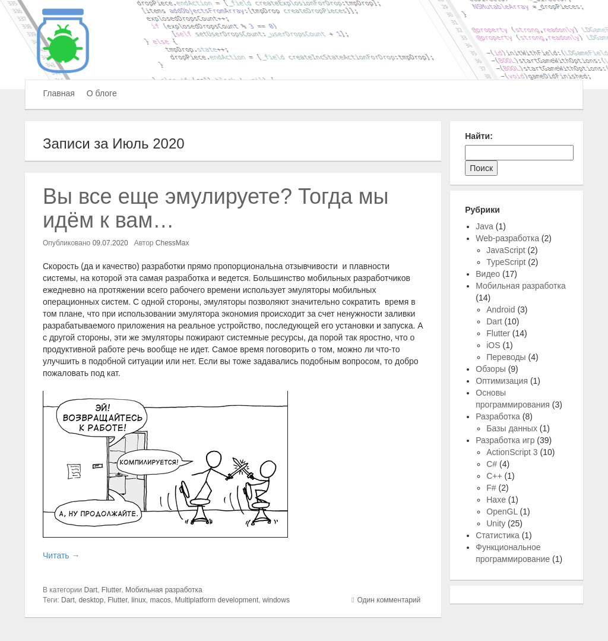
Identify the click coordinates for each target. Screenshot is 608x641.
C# (491, 464)
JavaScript (505, 250)
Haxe (496, 499)
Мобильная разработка (163, 590)
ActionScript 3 (511, 452)
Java (484, 226)
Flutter (111, 590)
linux (138, 600)
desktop (90, 600)
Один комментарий (389, 600)
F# (491, 487)
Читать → (61, 555)
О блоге (102, 93)
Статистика (498, 535)
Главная (59, 93)
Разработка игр (505, 440)
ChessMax (172, 243)
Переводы (505, 357)
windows (276, 600)
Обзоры (491, 369)
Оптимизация (502, 381)
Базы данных (511, 428)
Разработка (498, 416)
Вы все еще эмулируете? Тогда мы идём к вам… (215, 208)
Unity (495, 523)
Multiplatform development (217, 600)
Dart (91, 590)
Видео (488, 274)
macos (160, 600)
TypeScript (505, 262)
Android (500, 309)
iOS (493, 345)
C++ (494, 476)
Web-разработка (507, 238)
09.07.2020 (110, 243)
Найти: (479, 136)
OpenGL (501, 511)
